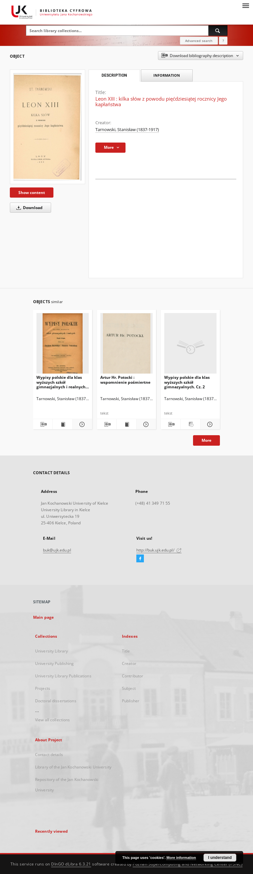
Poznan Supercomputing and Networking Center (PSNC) (188, 864)
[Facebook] (140, 559)
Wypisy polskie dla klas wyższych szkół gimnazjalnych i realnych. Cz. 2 (61, 382)
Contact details (49, 754)
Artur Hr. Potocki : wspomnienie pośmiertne (125, 380)
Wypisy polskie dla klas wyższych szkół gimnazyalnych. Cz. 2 (187, 382)
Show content (31, 192)
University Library (51, 651)
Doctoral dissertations (55, 701)
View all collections (52, 720)
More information (181, 858)
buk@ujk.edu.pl (57, 550)
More (206, 440)
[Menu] (245, 5)
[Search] (217, 30)
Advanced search (198, 40)
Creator (129, 663)
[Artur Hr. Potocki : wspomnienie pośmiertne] (126, 345)
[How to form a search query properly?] (223, 41)
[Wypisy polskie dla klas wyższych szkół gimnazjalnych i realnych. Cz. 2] (62, 345)
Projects (42, 688)
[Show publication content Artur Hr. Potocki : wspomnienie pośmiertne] (126, 424)
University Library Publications (63, 676)
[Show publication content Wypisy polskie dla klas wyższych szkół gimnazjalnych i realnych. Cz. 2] (62, 424)
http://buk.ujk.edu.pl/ (159, 550)
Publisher (130, 701)
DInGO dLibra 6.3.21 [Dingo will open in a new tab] (71, 864)
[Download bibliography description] (42, 424)
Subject (129, 688)
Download (28, 207)
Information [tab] (166, 75)
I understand (220, 857)
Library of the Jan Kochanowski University (73, 767)
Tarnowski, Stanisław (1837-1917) (127, 129)
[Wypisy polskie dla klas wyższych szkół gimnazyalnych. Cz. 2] (190, 345)
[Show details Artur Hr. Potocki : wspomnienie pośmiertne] (145, 424)
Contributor (132, 676)
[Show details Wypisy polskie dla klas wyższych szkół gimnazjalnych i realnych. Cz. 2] (81, 424)
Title (126, 651)
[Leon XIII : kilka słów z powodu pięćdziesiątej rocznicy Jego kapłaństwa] (47, 126)
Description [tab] (114, 75)
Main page (43, 617)
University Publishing (54, 663)
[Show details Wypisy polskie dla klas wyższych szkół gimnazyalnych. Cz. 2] (209, 424)
